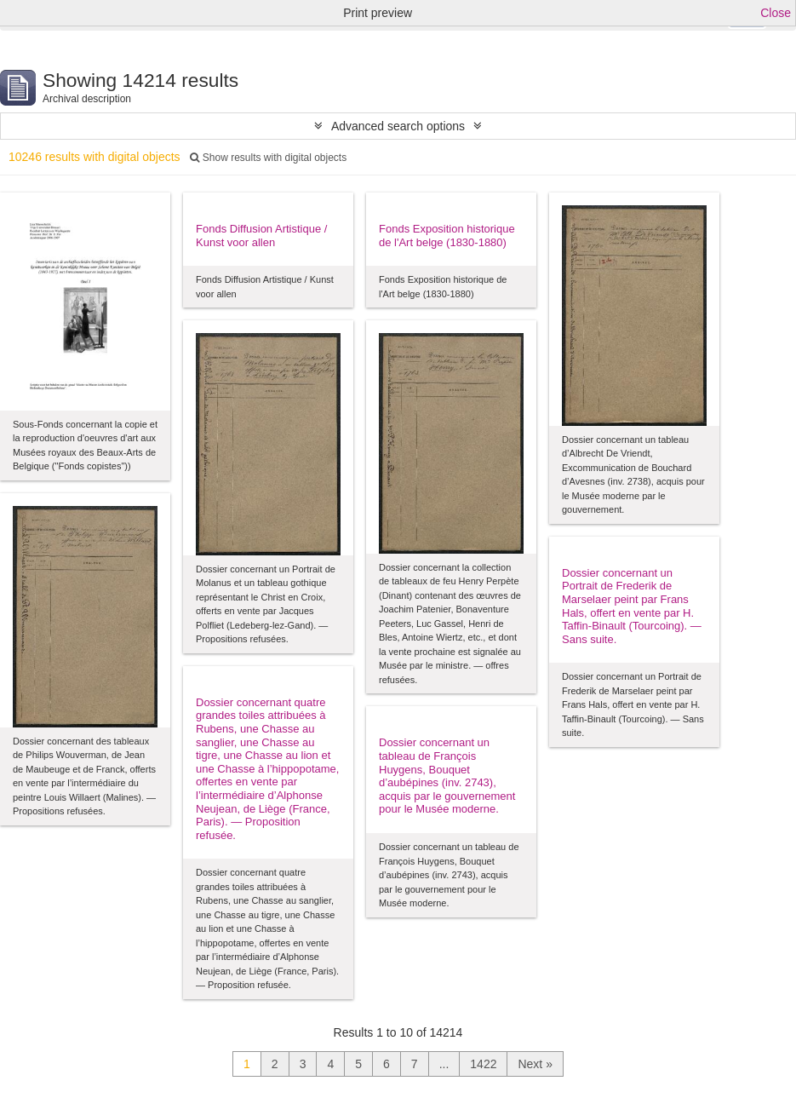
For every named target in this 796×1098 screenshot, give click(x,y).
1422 (483, 1064)
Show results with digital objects (268, 158)
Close (775, 13)
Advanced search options (398, 126)
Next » (535, 1064)
